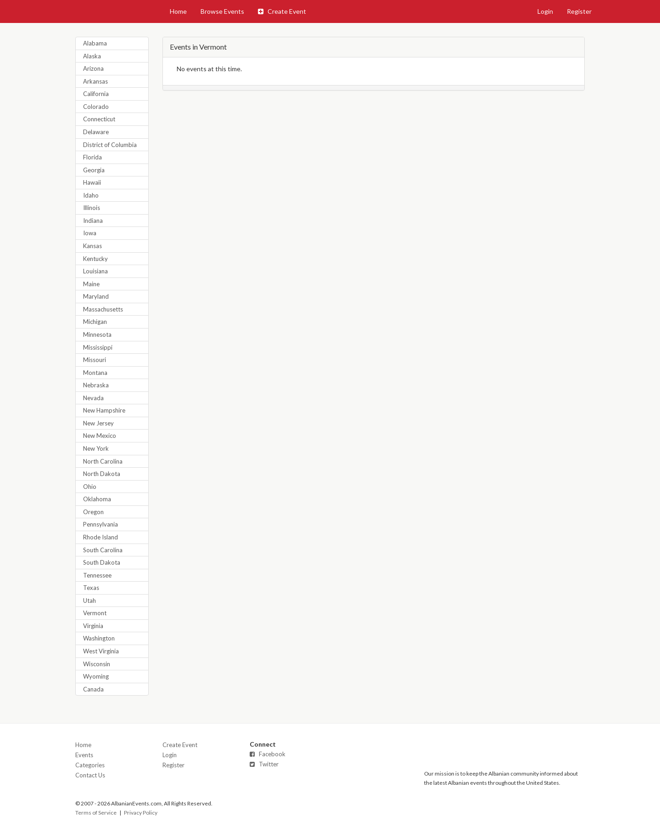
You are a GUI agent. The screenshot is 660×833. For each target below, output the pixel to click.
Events (84, 755)
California (96, 93)
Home (178, 11)
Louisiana (95, 271)
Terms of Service (96, 812)
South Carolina (103, 550)
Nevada (93, 398)
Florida (92, 157)
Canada (93, 689)
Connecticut (99, 119)
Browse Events (222, 11)
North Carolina (103, 461)
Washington (99, 638)
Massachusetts (103, 309)
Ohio (89, 486)
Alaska (92, 56)
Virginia (93, 625)
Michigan (95, 321)
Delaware (96, 132)
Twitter (264, 764)
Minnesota (97, 334)
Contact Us (90, 775)
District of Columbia (110, 144)
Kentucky (95, 258)
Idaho (91, 195)
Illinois (91, 207)
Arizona (93, 68)
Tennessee (97, 575)
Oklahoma (97, 499)
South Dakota (101, 562)
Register (579, 11)
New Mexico (99, 435)
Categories (90, 765)
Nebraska (96, 385)
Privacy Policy (140, 812)
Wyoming (96, 676)
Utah (89, 600)
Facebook (267, 754)
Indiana (93, 220)
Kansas (92, 245)
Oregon (93, 512)
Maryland (96, 296)
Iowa (89, 233)
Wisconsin (96, 664)
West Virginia (101, 651)
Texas (91, 587)
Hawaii (92, 182)
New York (96, 448)
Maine (91, 284)
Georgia (94, 170)
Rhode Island (100, 537)
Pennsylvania (100, 524)
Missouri (94, 359)
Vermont (94, 613)
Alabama (95, 43)
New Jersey (98, 423)
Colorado (96, 106)
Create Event (282, 11)
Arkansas (95, 81)
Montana (95, 372)
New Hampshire (104, 410)
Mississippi (97, 347)
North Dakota (101, 473)
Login (545, 11)
